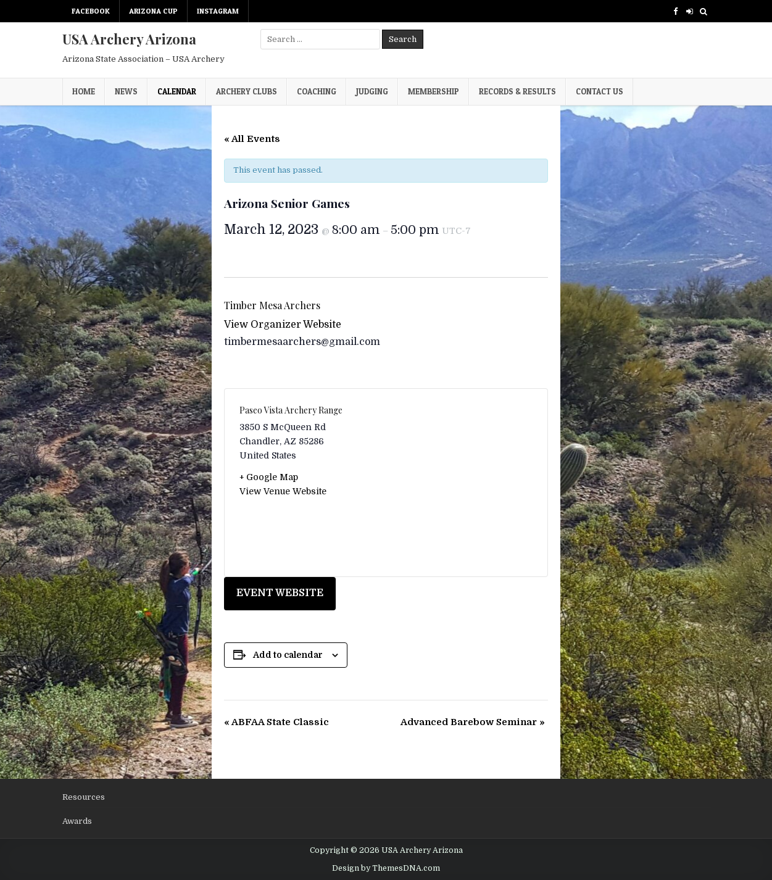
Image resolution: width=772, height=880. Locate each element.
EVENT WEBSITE (279, 593)
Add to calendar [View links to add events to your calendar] (288, 655)
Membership (433, 91)
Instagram (218, 10)
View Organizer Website (282, 324)
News (126, 91)
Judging (372, 91)
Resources (83, 797)
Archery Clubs (246, 91)
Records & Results (517, 91)
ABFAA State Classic (276, 722)
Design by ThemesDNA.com (386, 868)
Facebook (91, 10)
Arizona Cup (153, 10)
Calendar (176, 91)
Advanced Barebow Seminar (473, 722)
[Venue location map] (459, 483)
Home (83, 91)
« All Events (252, 138)
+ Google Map (268, 477)
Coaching (316, 91)
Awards (77, 821)
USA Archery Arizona (129, 39)
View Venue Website (282, 491)
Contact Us (599, 91)
